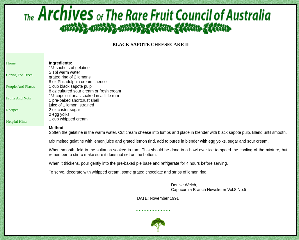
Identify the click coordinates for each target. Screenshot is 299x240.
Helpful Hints (16, 121)
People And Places (20, 86)
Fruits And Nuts (18, 98)
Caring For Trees (19, 75)
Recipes (12, 110)
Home (11, 63)
